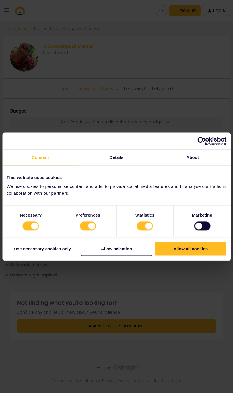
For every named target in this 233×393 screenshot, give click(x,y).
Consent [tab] (40, 157)
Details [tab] (117, 157)
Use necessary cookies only (42, 248)
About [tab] (192, 157)
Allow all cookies (190, 248)
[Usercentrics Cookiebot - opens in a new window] (201, 141)
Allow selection (116, 248)
